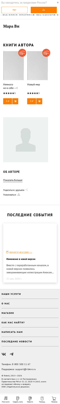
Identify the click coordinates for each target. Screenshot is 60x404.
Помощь (42, 400)
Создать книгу (18, 400)
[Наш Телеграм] (11, 354)
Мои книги (5, 399)
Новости (30, 400)
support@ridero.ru (25, 369)
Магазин (54, 400)
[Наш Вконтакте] (4, 354)
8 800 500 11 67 (21, 364)
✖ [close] (58, 2)
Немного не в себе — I (20, 252)
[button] (13, 101)
